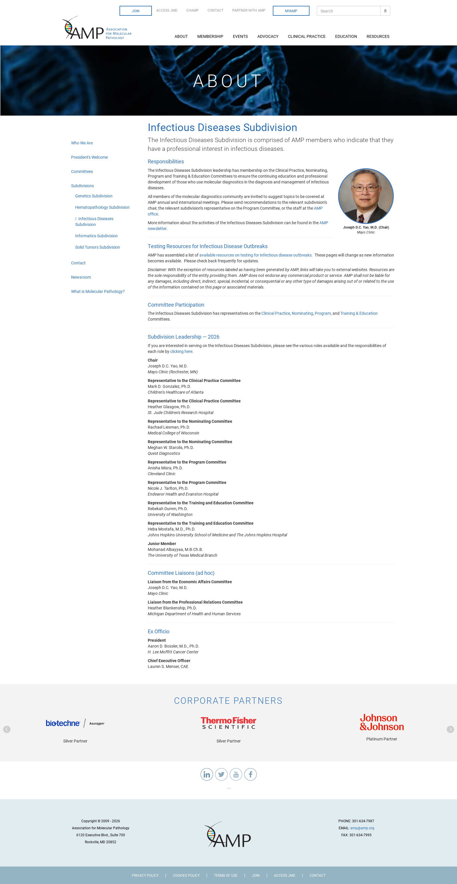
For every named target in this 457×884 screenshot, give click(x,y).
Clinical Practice (275, 313)
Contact (216, 10)
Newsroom (81, 277)
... (228, 787)
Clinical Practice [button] (307, 36)
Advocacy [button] (268, 36)
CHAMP (192, 10)
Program (323, 313)
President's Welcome (89, 157)
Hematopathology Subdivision (102, 207)
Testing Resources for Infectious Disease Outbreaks (208, 246)
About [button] (182, 36)
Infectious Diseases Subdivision (94, 221)
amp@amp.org (362, 827)
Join (136, 10)
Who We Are (82, 143)
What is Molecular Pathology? (98, 291)
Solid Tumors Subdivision (97, 247)
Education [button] (346, 36)
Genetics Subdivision (94, 196)
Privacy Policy (145, 875)
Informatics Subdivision (96, 235)
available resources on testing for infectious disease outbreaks (255, 255)
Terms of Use (226, 875)
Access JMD (166, 10)
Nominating (302, 313)
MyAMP (291, 10)
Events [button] (241, 36)
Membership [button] (210, 36)
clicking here (181, 351)
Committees (82, 171)
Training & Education (359, 313)
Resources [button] (378, 36)
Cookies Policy (186, 875)
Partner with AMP (249, 10)
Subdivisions (82, 185)
